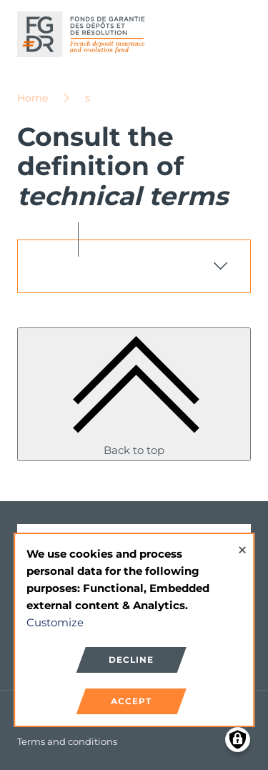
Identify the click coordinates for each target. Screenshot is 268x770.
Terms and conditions (67, 741)
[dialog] (134, 630)
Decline (131, 659)
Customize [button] (55, 622)
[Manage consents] (237, 739)
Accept (131, 701)
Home (32, 98)
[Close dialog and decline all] (242, 543)
